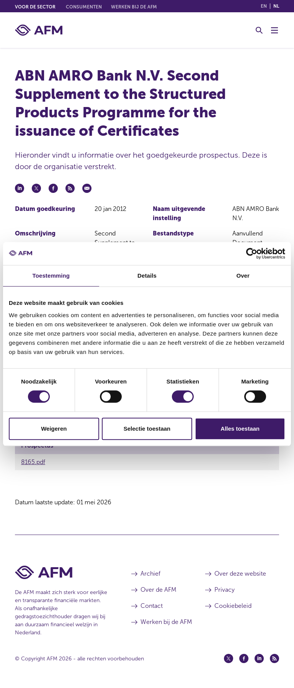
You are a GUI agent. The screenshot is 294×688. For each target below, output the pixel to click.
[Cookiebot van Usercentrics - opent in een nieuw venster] (251, 253)
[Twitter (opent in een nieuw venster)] (228, 658)
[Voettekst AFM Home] (61, 572)
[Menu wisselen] (274, 30)
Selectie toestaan (147, 428)
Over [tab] (243, 275)
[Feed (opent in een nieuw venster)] (274, 658)
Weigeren (54, 428)
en (264, 6)
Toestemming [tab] (51, 275)
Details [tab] (147, 275)
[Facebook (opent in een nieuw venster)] (243, 658)
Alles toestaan (240, 428)
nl (276, 6)
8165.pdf (33, 462)
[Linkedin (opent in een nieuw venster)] (259, 658)
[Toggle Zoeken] (259, 30)
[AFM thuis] (38, 30)
